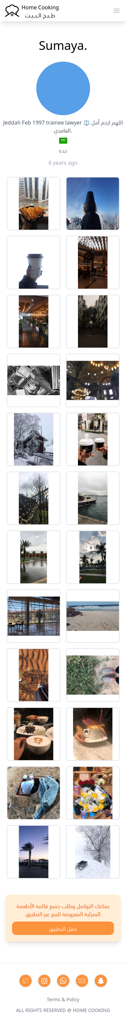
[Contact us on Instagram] (44, 981)
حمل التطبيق (63, 928)
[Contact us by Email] (82, 981)
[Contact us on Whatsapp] (63, 981)
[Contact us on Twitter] (25, 981)
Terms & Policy (63, 999)
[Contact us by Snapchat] (101, 981)
